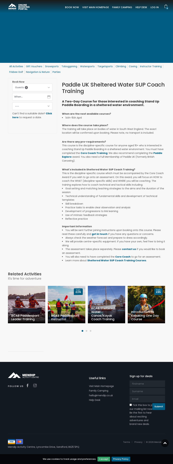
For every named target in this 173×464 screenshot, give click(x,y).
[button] (82, 331)
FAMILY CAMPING (122, 7)
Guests (21, 87)
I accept (103, 459)
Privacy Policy (121, 459)
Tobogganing (69, 66)
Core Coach (123, 256)
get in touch (99, 234)
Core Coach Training (94, 153)
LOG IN (155, 7)
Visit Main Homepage (101, 386)
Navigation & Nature (38, 72)
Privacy (138, 442)
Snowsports (52, 66)
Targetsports (105, 66)
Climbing (121, 66)
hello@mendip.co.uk (101, 395)
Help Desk (94, 400)
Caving (133, 66)
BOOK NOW (72, 7)
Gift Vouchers (34, 66)
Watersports (87, 66)
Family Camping (98, 390)
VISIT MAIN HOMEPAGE (95, 7)
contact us (129, 249)
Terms (126, 442)
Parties (56, 72)
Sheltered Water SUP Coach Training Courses (116, 260)
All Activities (16, 66)
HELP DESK (141, 7)
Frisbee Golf (16, 72)
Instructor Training (151, 66)
